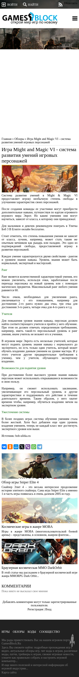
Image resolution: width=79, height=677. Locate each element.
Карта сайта (9, 672)
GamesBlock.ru (29, 18)
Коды (32, 631)
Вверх (72, 641)
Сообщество (49, 631)
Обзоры (18, 631)
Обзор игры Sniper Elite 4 (20, 482)
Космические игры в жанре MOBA (27, 527)
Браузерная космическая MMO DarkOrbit (32, 568)
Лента (60, 5)
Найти (30, 5)
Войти (9, 5)
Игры (6, 631)
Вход (48, 609)
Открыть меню (75, 18)
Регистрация (35, 609)
